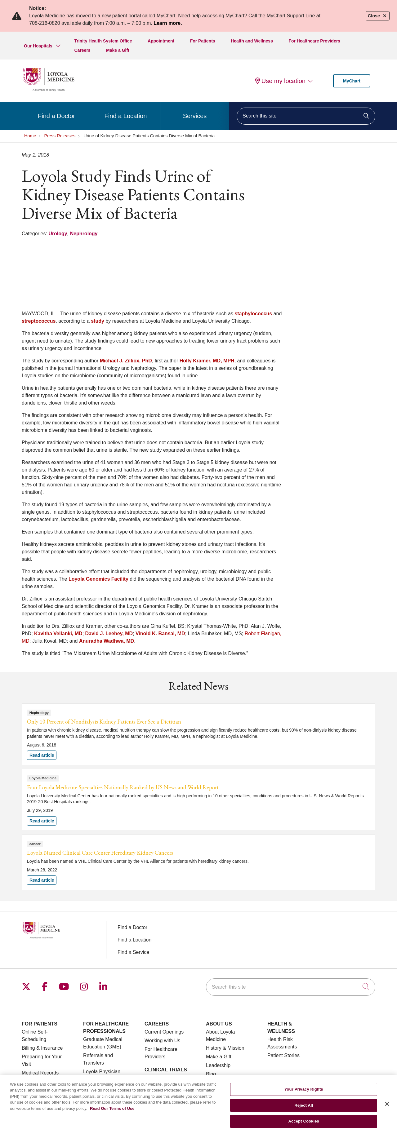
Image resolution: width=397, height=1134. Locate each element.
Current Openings (164, 1031)
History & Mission (225, 1048)
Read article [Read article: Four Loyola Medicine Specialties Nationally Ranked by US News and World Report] (198, 799)
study (97, 321)
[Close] (387, 1108)
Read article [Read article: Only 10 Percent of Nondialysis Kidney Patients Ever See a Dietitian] (198, 734)
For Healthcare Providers (314, 40)
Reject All (303, 1109)
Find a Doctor (56, 110)
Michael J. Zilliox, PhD (126, 360)
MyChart (351, 80)
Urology (57, 233)
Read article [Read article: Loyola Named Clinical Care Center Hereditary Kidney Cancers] (198, 862)
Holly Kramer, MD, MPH (207, 360)
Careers (82, 50)
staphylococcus (253, 313)
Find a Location (126, 110)
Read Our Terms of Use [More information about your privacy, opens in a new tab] (112, 1112)
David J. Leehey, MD (109, 633)
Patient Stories (283, 1055)
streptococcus (39, 321)
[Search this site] (306, 116)
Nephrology (84, 233)
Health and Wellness (252, 40)
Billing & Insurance (42, 1048)
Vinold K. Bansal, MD (160, 633)
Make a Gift (117, 50)
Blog (211, 1074)
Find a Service (133, 952)
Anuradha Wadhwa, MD (106, 641)
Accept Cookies (303, 1125)
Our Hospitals (38, 45)
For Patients (202, 40)
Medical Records (40, 1072)
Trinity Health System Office (103, 40)
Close (377, 15)
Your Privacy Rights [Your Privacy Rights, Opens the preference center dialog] (303, 1093)
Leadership (218, 1065)
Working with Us (162, 1040)
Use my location (280, 81)
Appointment (161, 40)
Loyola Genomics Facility (98, 579)
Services (195, 110)
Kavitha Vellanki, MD (58, 633)
